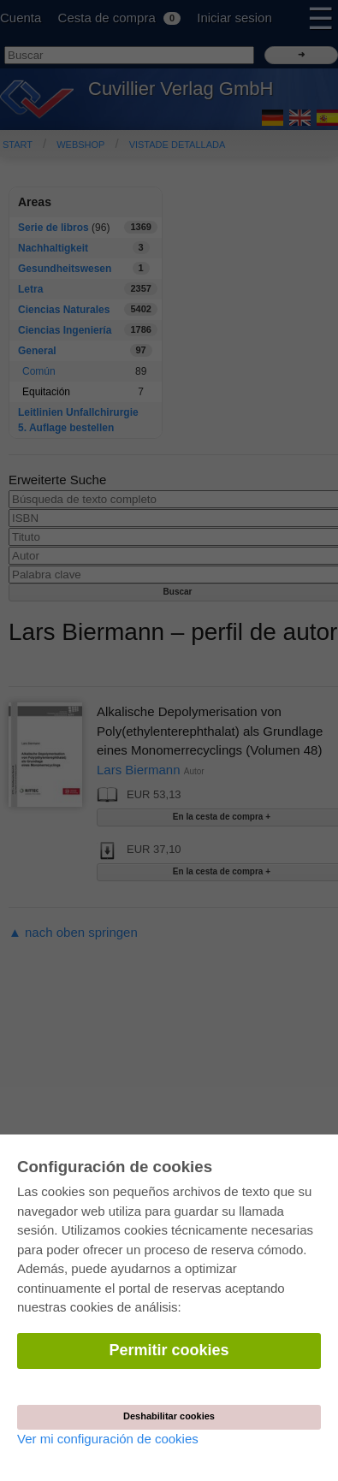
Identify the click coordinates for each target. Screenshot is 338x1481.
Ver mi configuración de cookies (108, 1438)
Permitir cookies (168, 1350)
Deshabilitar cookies (169, 1416)
